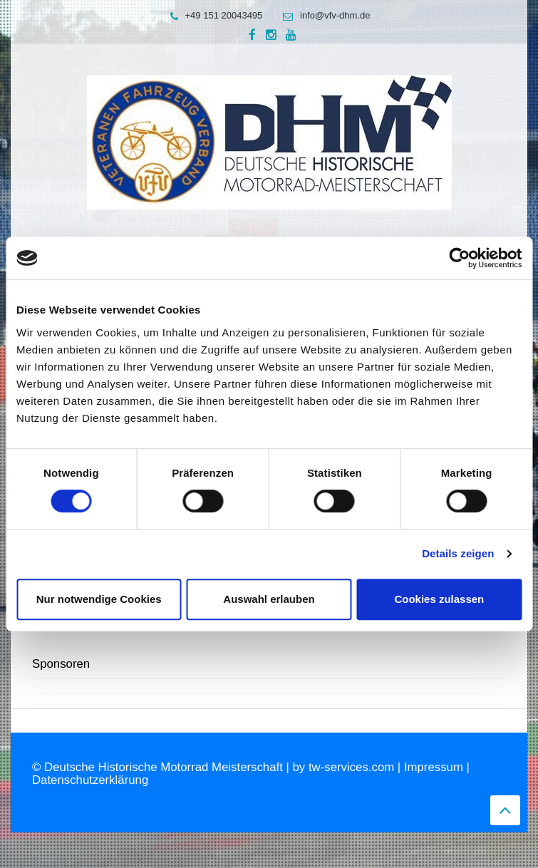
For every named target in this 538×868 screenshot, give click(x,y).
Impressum (433, 767)
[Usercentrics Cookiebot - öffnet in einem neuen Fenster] (459, 258)
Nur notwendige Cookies (99, 599)
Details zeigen (458, 553)
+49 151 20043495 (213, 15)
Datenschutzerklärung (90, 780)
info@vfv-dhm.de (323, 15)
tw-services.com (351, 767)
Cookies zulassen (439, 599)
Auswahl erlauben (268, 599)
